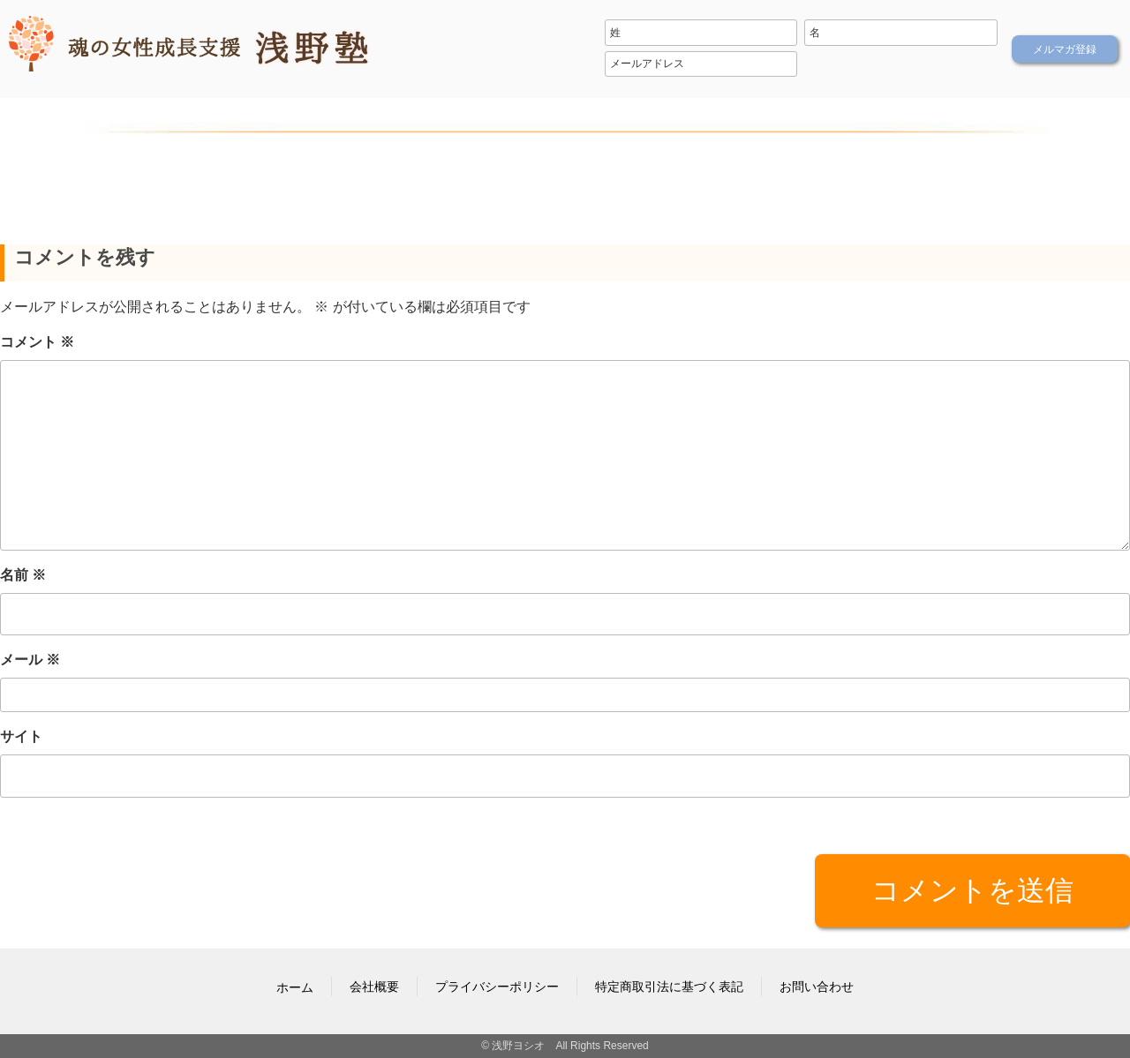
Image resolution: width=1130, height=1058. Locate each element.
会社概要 (374, 986)
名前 (23, 574)
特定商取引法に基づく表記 (669, 986)
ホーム (294, 987)
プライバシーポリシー (497, 986)
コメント (37, 341)
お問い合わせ (817, 986)
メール (30, 659)
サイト (21, 736)
